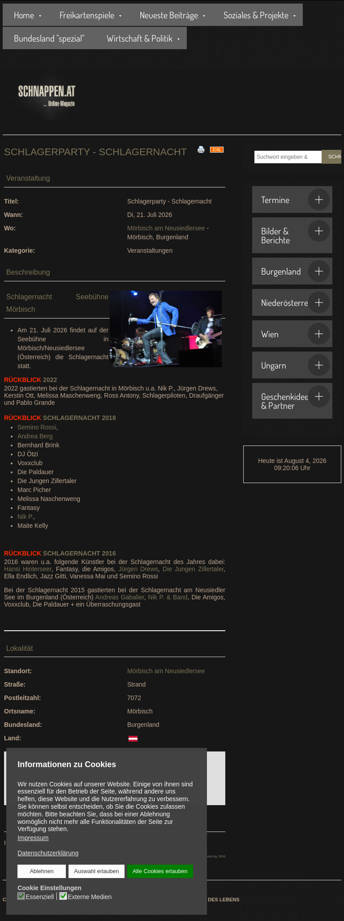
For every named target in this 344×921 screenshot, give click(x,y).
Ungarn (295, 365)
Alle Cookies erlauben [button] (160, 871)
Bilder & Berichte (295, 233)
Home (24, 15)
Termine (295, 199)
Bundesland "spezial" (49, 38)
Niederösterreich (295, 302)
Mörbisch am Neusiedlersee (166, 228)
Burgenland (295, 271)
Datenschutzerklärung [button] (47, 853)
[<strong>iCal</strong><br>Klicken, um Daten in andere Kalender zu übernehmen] (216, 149)
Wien (295, 334)
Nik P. (25, 516)
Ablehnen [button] (42, 871)
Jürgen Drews (138, 569)
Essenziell (40, 896)
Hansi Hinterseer (28, 569)
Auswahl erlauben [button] (96, 871)
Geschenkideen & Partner (295, 398)
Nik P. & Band (168, 597)
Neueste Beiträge (169, 15)
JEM (221, 856)
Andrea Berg (35, 436)
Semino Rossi (36, 427)
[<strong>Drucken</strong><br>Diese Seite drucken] (201, 149)
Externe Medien (90, 896)
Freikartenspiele (87, 15)
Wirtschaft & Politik (139, 38)
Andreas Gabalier (119, 597)
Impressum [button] (32, 837)
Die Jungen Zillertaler (193, 569)
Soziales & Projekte (256, 15)
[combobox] (288, 157)
